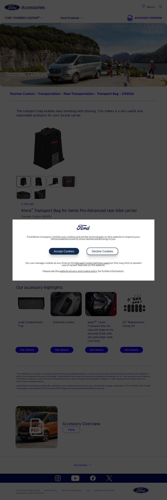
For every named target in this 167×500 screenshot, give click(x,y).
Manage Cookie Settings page (92, 263)
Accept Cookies (64, 251)
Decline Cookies (102, 251)
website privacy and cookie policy (78, 271)
